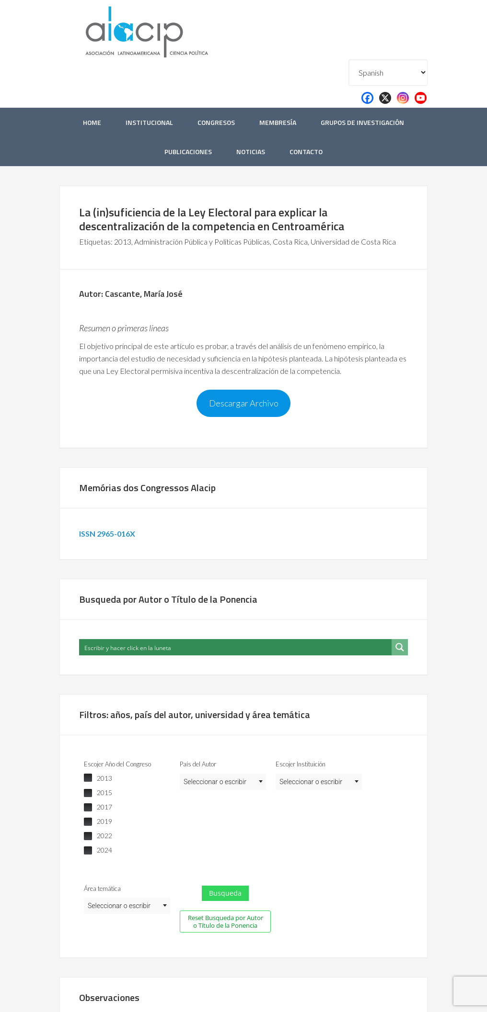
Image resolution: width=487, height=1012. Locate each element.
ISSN (108, 533)
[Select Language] (388, 72)
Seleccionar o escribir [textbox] (215, 782)
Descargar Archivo (243, 403)
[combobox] (223, 782)
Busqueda (225, 893)
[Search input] (235, 647)
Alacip (169, 29)
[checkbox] (127, 778)
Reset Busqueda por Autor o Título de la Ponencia (225, 921)
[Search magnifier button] (400, 647)
